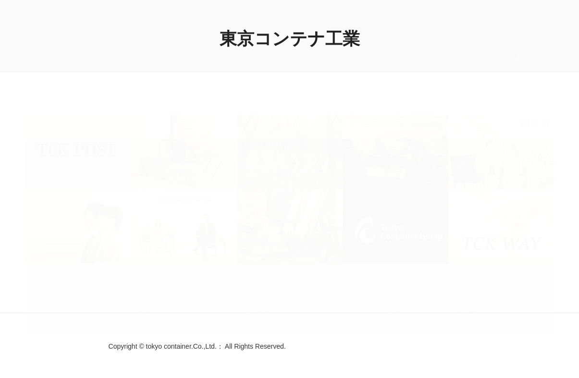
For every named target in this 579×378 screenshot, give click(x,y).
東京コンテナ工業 (290, 39)
